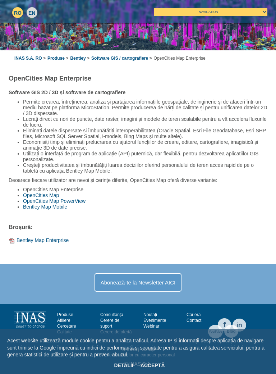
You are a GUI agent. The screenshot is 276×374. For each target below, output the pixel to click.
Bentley (78, 58)
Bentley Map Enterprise (43, 240)
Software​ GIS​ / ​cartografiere (119, 58)
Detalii (123, 365)
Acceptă (153, 365)
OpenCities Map (41, 195)
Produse (56, 58)
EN (31, 13)
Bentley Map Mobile (45, 207)
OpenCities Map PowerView (54, 201)
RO (18, 13)
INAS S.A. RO (28, 58)
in (239, 325)
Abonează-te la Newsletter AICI (138, 282)
